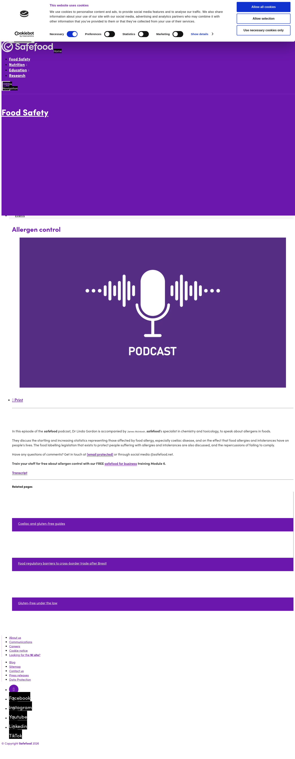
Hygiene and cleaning (44, 188)
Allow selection (263, 21)
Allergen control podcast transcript (66, 184)
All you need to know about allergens (40, 128)
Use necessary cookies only (263, 32)
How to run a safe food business (37, 145)
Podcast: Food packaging (46, 175)
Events (19, 205)
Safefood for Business (30, 197)
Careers (14, 646)
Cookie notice (18, 650)
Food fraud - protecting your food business (58, 158)
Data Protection (20, 679)
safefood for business (121, 463)
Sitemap (15, 666)
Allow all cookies (264, 9)
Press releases (19, 675)
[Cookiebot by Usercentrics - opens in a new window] (24, 37)
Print (17, 399)
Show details (199, 36)
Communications (20, 642)
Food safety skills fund (30, 136)
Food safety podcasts (30, 149)
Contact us (16, 671)
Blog (12, 662)
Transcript (19, 472)
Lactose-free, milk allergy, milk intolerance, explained (66, 167)
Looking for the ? (24, 655)
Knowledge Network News (33, 201)
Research (17, 75)
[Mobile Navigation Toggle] (6, 86)
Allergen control (40, 180)
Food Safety (19, 59)
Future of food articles (30, 141)
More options (11, 120)
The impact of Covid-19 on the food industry (59, 171)
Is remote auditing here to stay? (51, 162)
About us (15, 637)
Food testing (23, 132)
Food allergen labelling (45, 193)
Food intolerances (41, 154)
